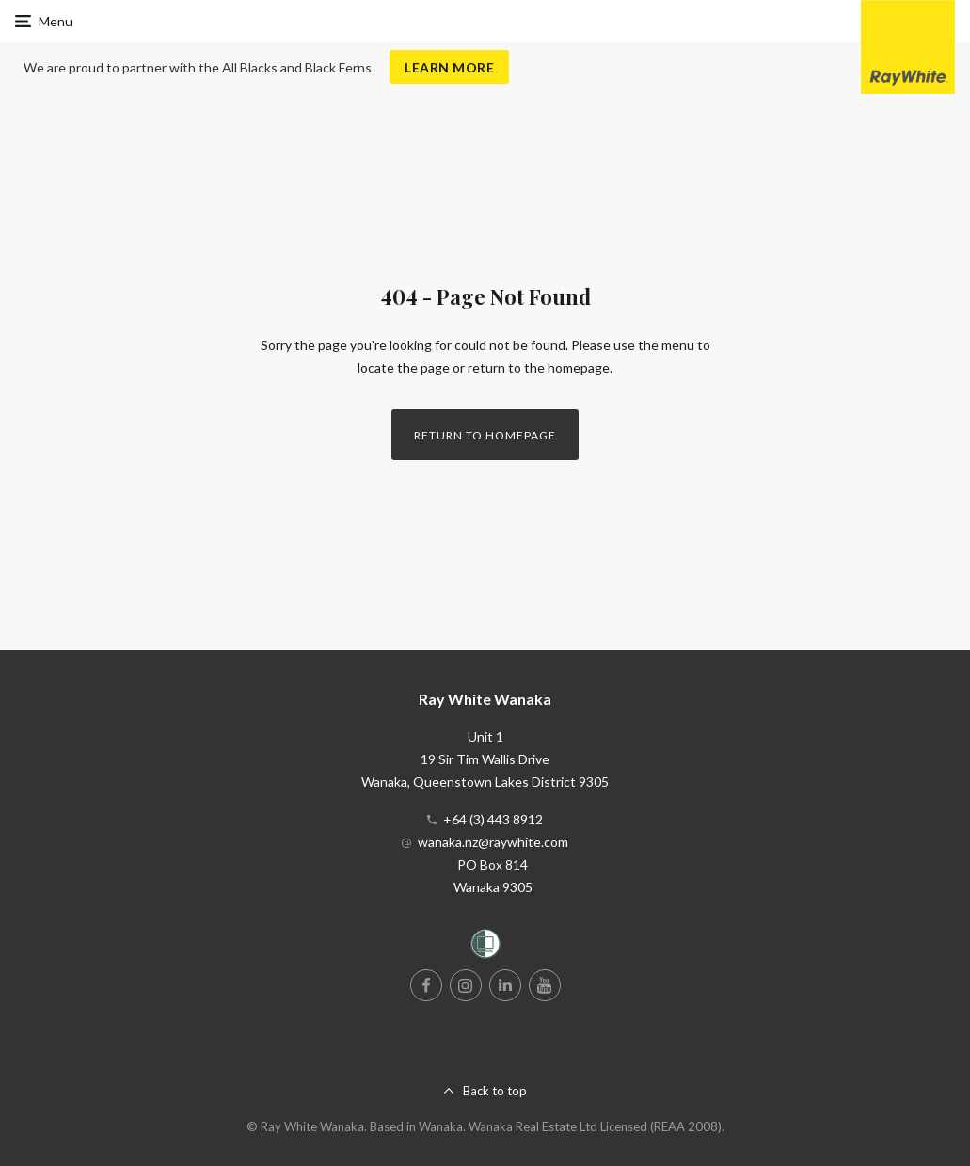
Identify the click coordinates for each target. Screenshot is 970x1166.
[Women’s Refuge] (485, 947)
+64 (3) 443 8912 (493, 819)
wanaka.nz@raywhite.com (493, 842)
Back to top (495, 1090)
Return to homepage (485, 435)
